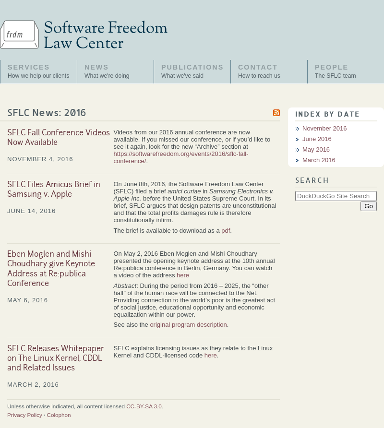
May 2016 (316, 149)
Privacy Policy (24, 415)
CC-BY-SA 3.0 (144, 406)
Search (312, 181)
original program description (188, 324)
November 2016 (324, 128)
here (183, 275)
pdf (225, 230)
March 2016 (319, 160)
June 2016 (317, 139)
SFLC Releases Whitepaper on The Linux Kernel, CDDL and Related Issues (55, 359)
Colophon (59, 415)
